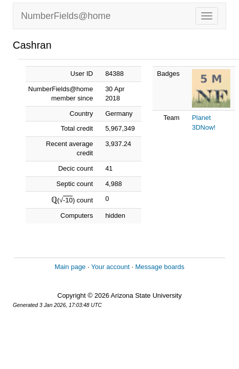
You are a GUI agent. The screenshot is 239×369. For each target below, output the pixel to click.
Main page (70, 267)
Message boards (159, 267)
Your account (110, 267)
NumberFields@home (66, 16)
